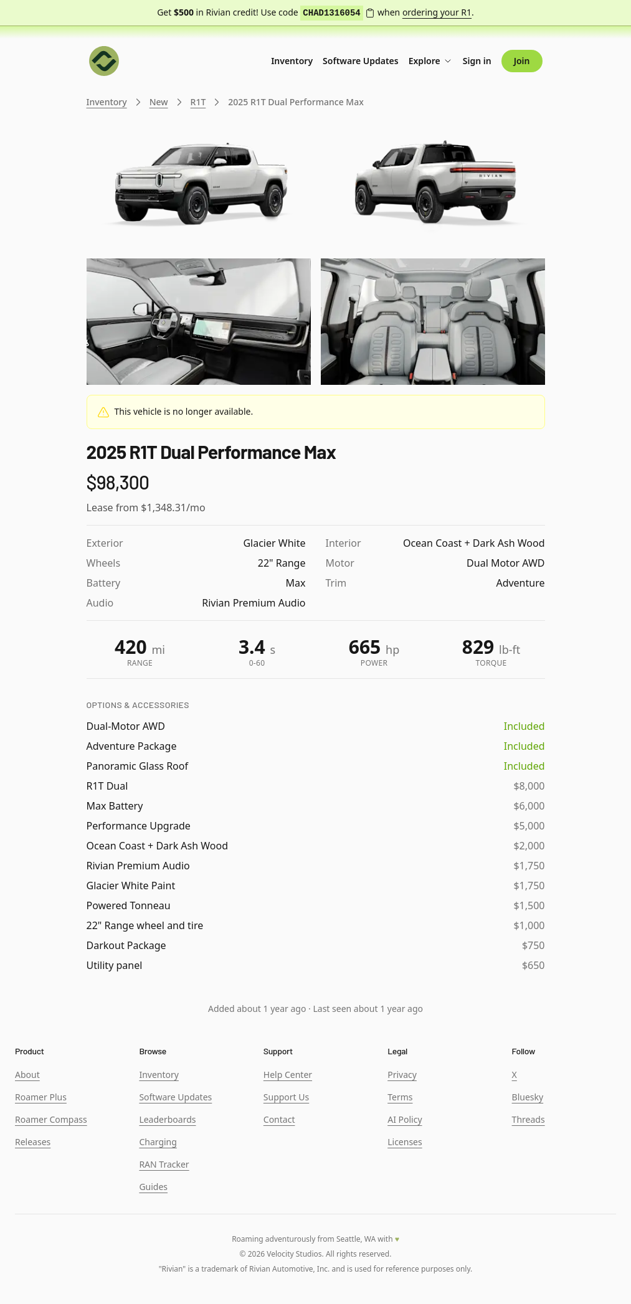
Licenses (404, 1142)
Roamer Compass (51, 1119)
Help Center (287, 1074)
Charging (157, 1142)
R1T (198, 102)
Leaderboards (167, 1119)
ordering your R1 (437, 12)
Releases (32, 1142)
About (27, 1074)
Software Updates (361, 61)
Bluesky (528, 1097)
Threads (528, 1119)
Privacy (402, 1074)
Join (522, 61)
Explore (431, 61)
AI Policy (404, 1119)
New (158, 102)
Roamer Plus (41, 1097)
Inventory (292, 61)
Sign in (477, 61)
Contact (279, 1119)
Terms (399, 1097)
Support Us (286, 1097)
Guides (153, 1187)
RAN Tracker (164, 1164)
